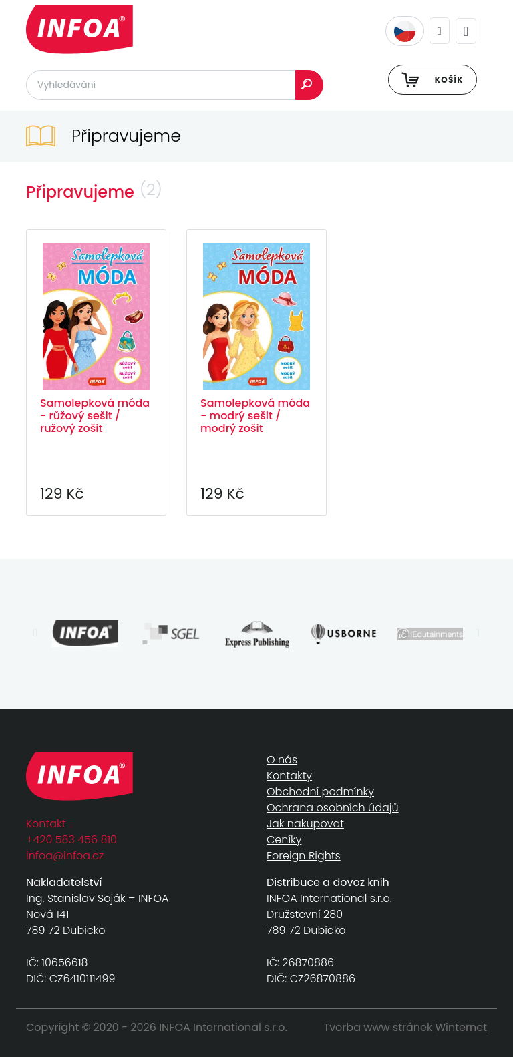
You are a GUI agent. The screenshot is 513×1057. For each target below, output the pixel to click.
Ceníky (284, 839)
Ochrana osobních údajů (333, 807)
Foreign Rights (304, 855)
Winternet (462, 1027)
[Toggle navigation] (466, 31)
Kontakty (289, 775)
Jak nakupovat (305, 823)
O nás (282, 759)
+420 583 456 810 (71, 839)
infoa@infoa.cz (65, 855)
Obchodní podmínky (320, 791)
